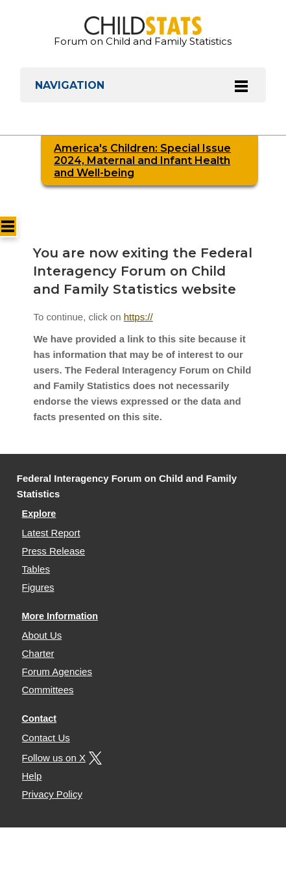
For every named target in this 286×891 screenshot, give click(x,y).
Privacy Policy (52, 794)
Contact (39, 718)
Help (32, 775)
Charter (38, 653)
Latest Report (51, 532)
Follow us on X (60, 757)
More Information (60, 616)
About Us (42, 635)
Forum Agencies (57, 671)
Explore (39, 513)
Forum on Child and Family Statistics (143, 31)
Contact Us (46, 737)
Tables (36, 569)
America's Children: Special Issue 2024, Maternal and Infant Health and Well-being (142, 160)
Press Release (54, 550)
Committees (48, 689)
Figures (38, 587)
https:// (138, 316)
